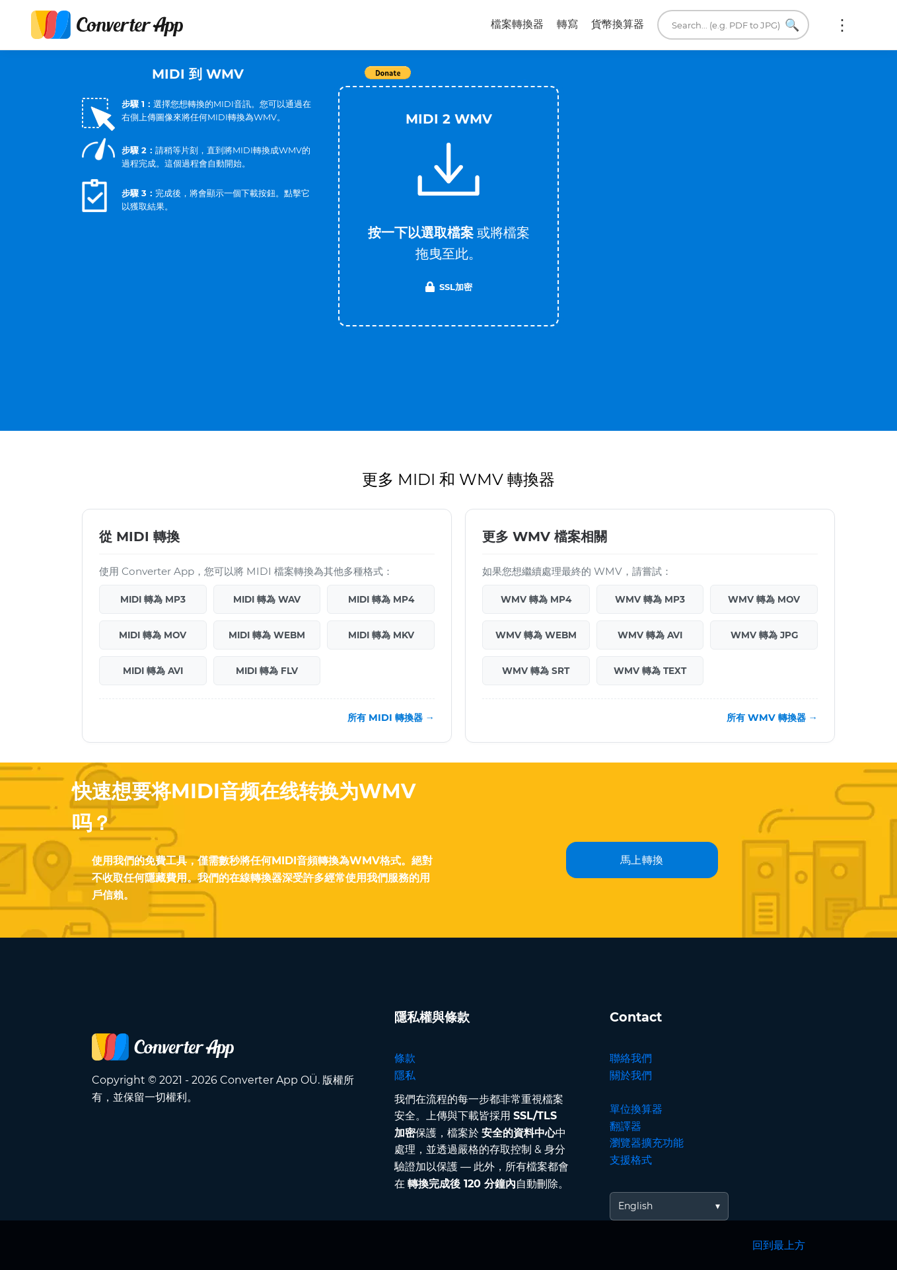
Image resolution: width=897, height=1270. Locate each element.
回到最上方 (778, 1245)
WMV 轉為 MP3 (650, 599)
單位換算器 (636, 1109)
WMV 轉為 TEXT (650, 670)
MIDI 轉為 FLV (267, 670)
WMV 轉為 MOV (764, 599)
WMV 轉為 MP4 (536, 599)
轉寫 (567, 24)
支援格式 (631, 1160)
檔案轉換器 (517, 24)
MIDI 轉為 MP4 (381, 599)
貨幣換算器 (617, 24)
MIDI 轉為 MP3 (153, 599)
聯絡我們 (631, 1058)
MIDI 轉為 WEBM (267, 635)
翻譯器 (625, 1126)
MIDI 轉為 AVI (153, 670)
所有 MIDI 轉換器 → (391, 718)
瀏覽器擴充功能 (647, 1143)
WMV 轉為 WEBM (536, 635)
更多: (842, 25)
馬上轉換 (642, 860)
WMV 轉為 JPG (764, 635)
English (635, 1206)
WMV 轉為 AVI (650, 635)
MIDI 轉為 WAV (267, 599)
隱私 (404, 1075)
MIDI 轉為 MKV (381, 635)
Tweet (524, 79)
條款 (404, 1058)
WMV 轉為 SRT (535, 670)
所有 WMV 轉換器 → (772, 718)
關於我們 (631, 1075)
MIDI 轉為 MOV (152, 635)
